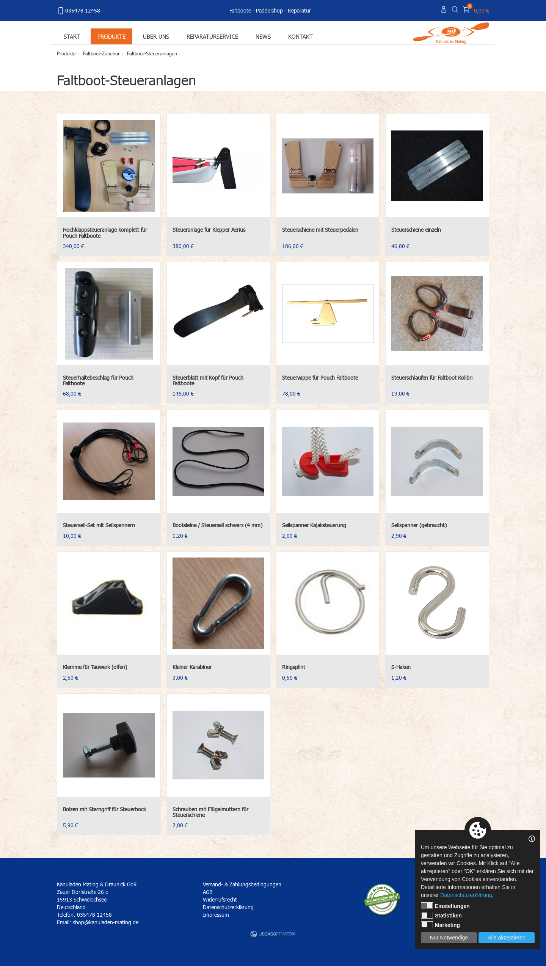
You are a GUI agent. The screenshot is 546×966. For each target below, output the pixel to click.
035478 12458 (78, 10)
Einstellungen (445, 905)
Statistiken (441, 915)
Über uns (156, 36)
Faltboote (240, 10)
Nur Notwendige (449, 938)
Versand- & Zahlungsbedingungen (242, 884)
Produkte (111, 36)
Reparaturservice (212, 36)
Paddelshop (269, 10)
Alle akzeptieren (507, 938)
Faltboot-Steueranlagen (152, 53)
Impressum (216, 914)
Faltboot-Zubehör (101, 53)
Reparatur (299, 10)
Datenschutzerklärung (228, 907)
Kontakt (300, 36)
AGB (207, 892)
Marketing (440, 924)
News (263, 36)
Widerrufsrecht (220, 899)
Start (72, 36)
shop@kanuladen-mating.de (105, 922)
